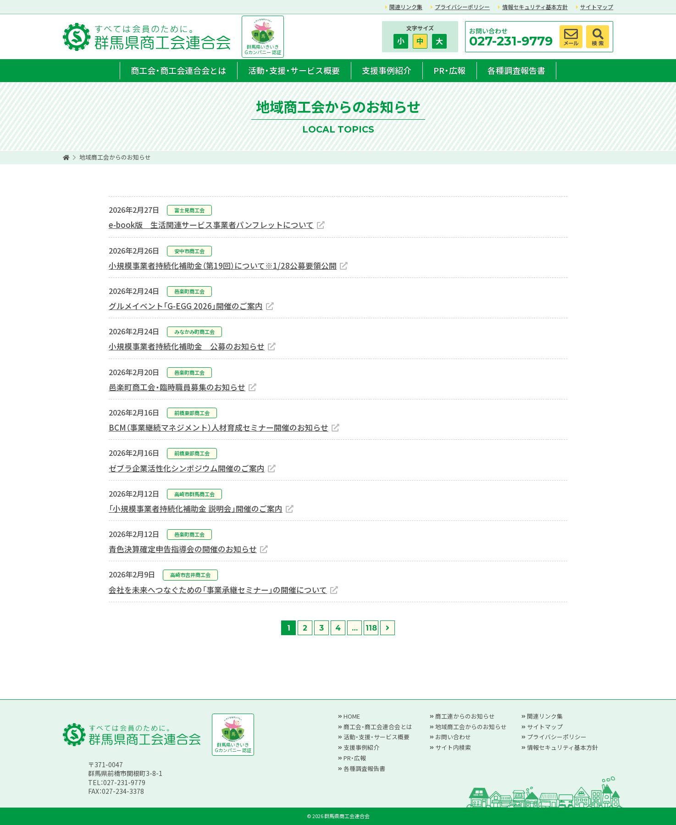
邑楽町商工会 (189, 291)
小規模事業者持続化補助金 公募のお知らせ (187, 346)
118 (371, 628)
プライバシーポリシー (462, 7)
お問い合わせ (453, 736)
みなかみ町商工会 (194, 331)
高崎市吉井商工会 (190, 574)
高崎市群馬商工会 (194, 494)
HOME (352, 716)
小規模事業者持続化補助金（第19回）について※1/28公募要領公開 (223, 265)
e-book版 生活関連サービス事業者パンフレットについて (211, 224)
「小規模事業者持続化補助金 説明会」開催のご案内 (196, 508)
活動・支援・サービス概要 (294, 70)
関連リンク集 (405, 7)
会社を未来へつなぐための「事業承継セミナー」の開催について (218, 589)
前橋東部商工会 (192, 412)
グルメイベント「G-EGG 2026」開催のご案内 (186, 305)
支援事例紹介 (386, 70)
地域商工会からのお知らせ (471, 726)
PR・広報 (449, 70)
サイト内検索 (453, 747)
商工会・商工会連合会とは (178, 70)
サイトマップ (596, 7)
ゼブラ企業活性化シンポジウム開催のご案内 (187, 468)
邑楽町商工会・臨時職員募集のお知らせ (177, 387)
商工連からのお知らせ (465, 716)
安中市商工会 (189, 251)
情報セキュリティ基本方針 (535, 7)
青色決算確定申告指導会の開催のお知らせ (183, 548)
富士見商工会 (189, 210)
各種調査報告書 (516, 70)
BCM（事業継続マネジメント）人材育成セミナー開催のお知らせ (218, 427)
